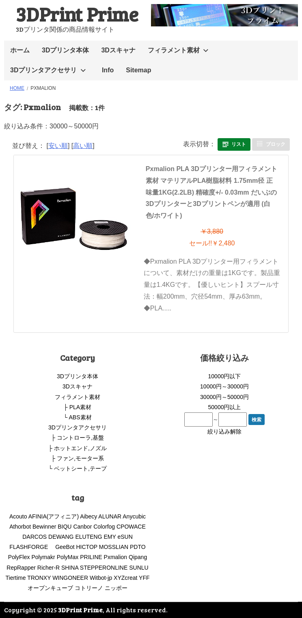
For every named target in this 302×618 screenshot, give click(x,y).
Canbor (82, 526)
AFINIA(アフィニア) (53, 516)
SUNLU (138, 567)
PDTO (138, 547)
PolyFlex (19, 557)
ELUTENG (88, 536)
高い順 (83, 145)
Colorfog (104, 526)
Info (108, 70)
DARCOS (34, 536)
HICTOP (86, 547)
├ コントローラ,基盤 (77, 437)
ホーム (20, 50)
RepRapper (21, 567)
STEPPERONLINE (103, 567)
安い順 (58, 145)
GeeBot (64, 547)
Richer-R (48, 567)
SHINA (69, 567)
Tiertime (15, 578)
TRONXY (39, 578)
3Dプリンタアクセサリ (43, 70)
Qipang (138, 557)
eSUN (124, 536)
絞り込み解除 (224, 431)
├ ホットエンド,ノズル (77, 448)
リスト (238, 144)
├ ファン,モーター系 (77, 458)
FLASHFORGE (31, 547)
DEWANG (60, 536)
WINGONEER (70, 578)
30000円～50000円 (224, 397)
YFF (144, 578)
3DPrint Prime (77, 13)
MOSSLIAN (113, 547)
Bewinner (44, 526)
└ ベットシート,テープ (77, 468)
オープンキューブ (50, 588)
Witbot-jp (101, 578)
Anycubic (134, 516)
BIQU (64, 526)
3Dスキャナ (118, 50)
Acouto (18, 516)
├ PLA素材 (77, 407)
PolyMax (68, 557)
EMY (110, 536)
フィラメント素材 (174, 50)
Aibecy (88, 516)
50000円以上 (224, 407)
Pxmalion (115, 557)
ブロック (275, 144)
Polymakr (43, 557)
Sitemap (138, 70)
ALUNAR (109, 516)
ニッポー (116, 588)
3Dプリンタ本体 (65, 50)
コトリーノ (89, 588)
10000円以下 (224, 376)
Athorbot (20, 526)
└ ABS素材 (77, 417)
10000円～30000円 (224, 386)
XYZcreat (125, 578)
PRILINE (91, 557)
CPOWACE (131, 526)
